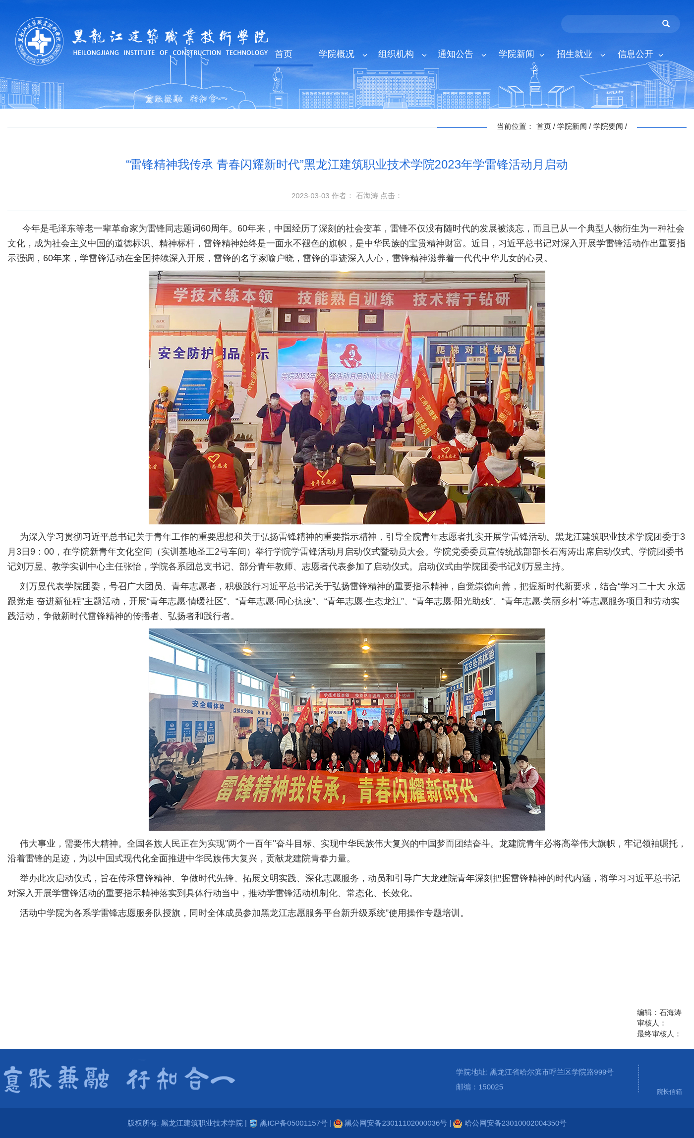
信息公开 (640, 54)
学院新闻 (521, 54)
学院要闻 (608, 126)
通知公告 (462, 54)
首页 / (547, 126)
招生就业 (581, 54)
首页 (283, 54)
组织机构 (402, 54)
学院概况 (343, 54)
